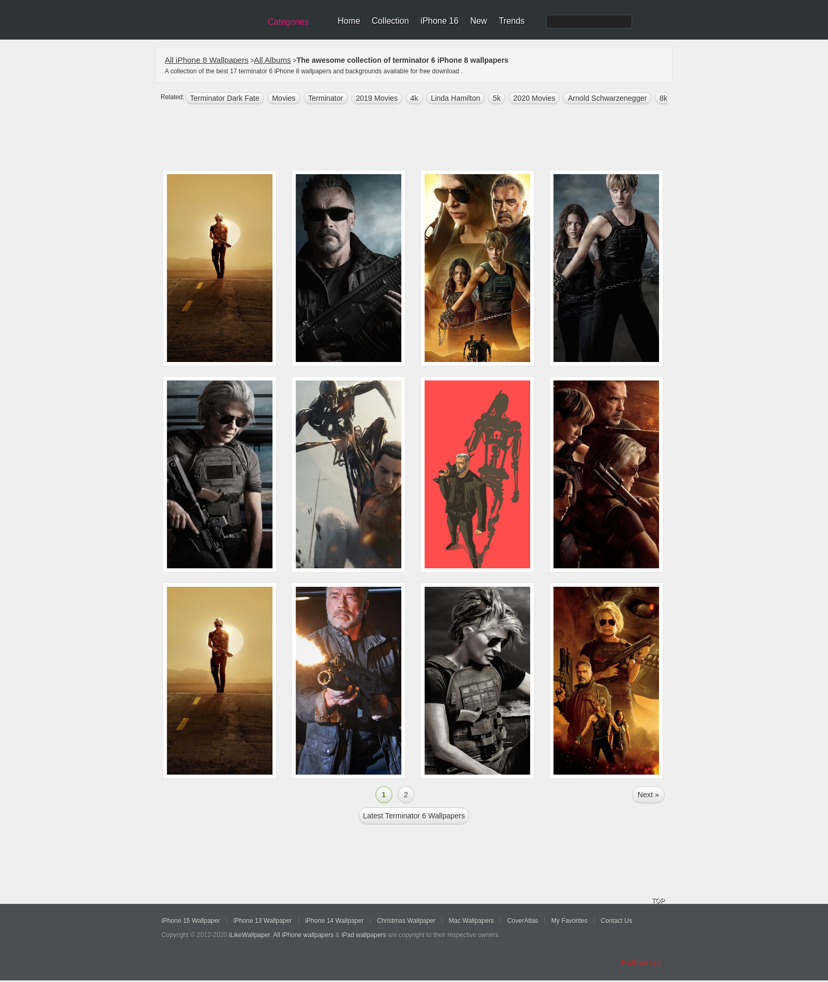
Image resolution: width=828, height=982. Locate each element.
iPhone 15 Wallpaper (191, 920)
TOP (658, 900)
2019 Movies (377, 98)
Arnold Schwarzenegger (607, 98)
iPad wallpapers (364, 935)
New (478, 20)
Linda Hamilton (455, 98)
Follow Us (641, 963)
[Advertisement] (421, 138)
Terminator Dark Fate (224, 98)
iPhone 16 (439, 20)
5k (497, 98)
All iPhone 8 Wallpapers (207, 59)
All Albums (272, 59)
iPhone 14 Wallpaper (334, 920)
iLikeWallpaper (249, 935)
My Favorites (569, 920)
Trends (511, 20)
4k (414, 98)
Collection (390, 20)
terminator (325, 98)
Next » (648, 794)
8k (663, 98)
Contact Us (616, 920)
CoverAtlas (522, 920)
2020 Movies (534, 98)
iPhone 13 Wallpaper (262, 920)
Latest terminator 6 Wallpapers (414, 816)
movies (283, 98)
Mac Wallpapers (471, 920)
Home (348, 20)
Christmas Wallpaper (406, 920)
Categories (288, 21)
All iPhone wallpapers (303, 935)
